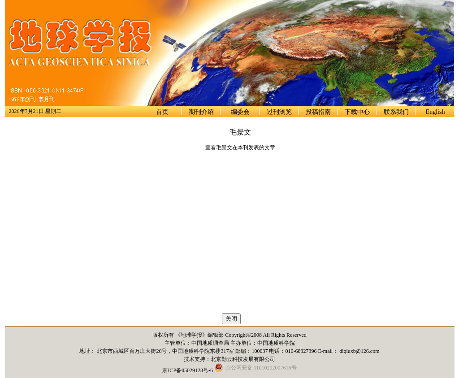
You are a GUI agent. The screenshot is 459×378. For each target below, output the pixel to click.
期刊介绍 (201, 112)
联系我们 (396, 112)
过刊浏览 (279, 112)
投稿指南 (318, 112)
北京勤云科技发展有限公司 (243, 359)
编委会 (240, 112)
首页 (162, 112)
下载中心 (357, 112)
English (435, 112)
